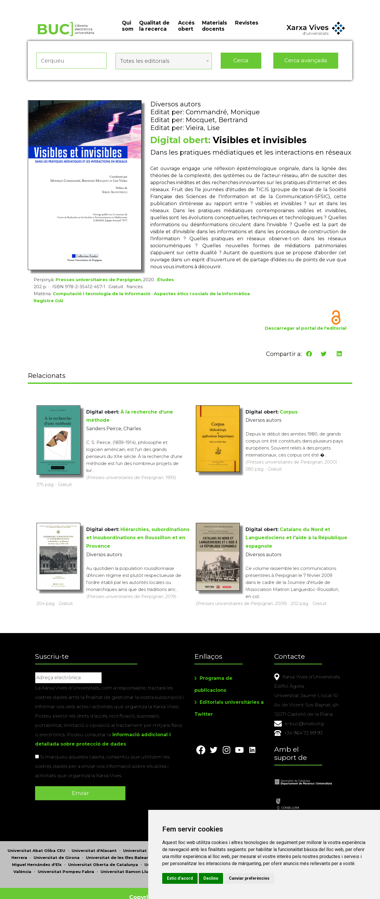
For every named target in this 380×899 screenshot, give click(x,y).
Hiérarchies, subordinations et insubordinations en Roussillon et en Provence (137, 536)
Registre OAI (48, 302)
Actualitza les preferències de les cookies (54, 4)
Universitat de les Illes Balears (118, 850)
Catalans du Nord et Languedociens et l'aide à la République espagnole (296, 536)
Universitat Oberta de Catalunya (103, 857)
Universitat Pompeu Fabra (66, 864)
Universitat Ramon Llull (126, 864)
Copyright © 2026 (155, 889)
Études (165, 281)
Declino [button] (252, 878)
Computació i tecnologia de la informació (102, 295)
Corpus (289, 411)
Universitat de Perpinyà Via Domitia (182, 857)
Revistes (246, 29)
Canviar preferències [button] (291, 878)
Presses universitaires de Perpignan (98, 281)
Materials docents (214, 32)
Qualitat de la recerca (154, 32)
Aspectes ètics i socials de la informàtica (202, 295)
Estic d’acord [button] (222, 878)
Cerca (240, 64)
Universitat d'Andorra (146, 843)
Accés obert (186, 32)
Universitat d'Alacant (94, 843)
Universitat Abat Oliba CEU (36, 843)
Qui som (127, 32)
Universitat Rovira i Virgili (184, 864)
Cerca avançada (306, 64)
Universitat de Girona (57, 850)
